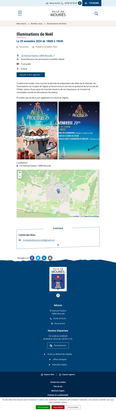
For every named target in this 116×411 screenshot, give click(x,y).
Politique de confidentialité (58, 395)
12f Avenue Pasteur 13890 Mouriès (37, 55)
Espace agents (67, 374)
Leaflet (75, 216)
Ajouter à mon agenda (30, 74)
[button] (58, 191)
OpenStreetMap (91, 216)
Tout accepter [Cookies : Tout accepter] (43, 407)
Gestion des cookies (58, 382)
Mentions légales (58, 391)
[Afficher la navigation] (20, 13)
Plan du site (58, 386)
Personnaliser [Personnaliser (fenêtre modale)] (73, 407)
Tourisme (92, 3)
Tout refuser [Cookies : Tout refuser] (58, 407)
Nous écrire (58, 323)
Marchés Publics (59, 364)
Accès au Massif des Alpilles (59, 354)
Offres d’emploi (60, 359)
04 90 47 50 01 (58, 318)
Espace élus (47, 374)
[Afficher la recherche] (96, 13)
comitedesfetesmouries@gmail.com (39, 240)
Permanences (58, 345)
